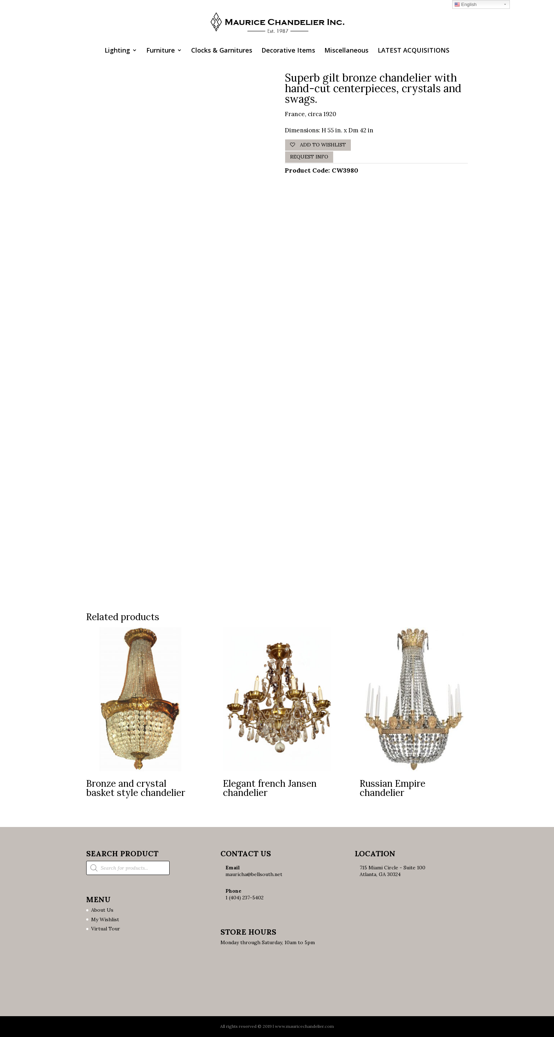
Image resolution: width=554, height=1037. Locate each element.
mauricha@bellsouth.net (253, 874)
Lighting (117, 51)
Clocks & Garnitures (221, 51)
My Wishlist (105, 919)
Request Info (309, 157)
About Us (102, 910)
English (465, 4)
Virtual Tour (105, 928)
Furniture (160, 51)
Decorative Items (288, 51)
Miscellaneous (346, 51)
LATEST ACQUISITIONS (413, 51)
